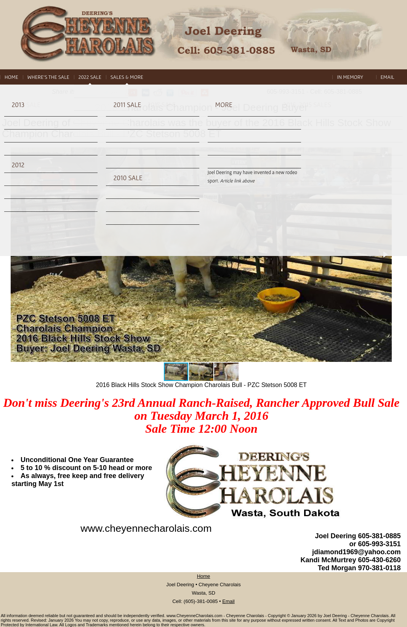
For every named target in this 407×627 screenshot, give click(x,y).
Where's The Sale (48, 77)
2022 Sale (90, 77)
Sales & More (127, 77)
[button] (385, 154)
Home (11, 77)
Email (387, 77)
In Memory (350, 77)
